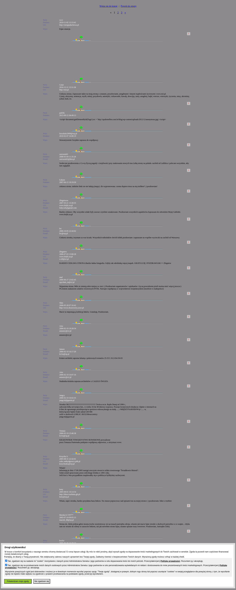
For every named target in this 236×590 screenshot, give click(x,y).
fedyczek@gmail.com (68, 208)
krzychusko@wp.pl (67, 464)
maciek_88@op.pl (66, 520)
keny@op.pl (64, 497)
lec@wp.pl (63, 233)
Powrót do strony (129, 6)
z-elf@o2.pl (64, 259)
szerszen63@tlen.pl (67, 159)
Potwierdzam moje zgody (18, 581)
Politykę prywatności (170, 561)
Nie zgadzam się (41, 581)
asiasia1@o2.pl (65, 331)
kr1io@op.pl (64, 354)
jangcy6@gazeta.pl (66, 400)
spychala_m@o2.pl (67, 282)
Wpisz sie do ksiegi (108, 6)
